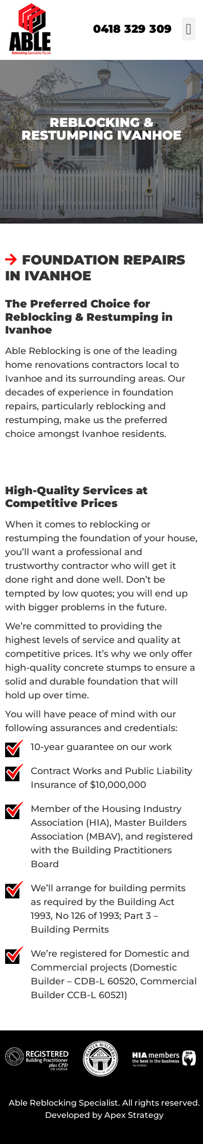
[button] (188, 28)
